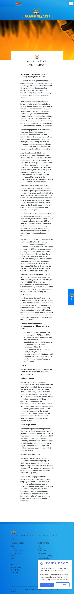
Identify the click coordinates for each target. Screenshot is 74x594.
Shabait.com (16, 567)
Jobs (13, 548)
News (13, 556)
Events (13, 558)
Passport (41, 548)
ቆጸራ (71, 297)
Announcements (17, 551)
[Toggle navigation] (71, 4)
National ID (42, 551)
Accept (47, 584)
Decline (63, 584)
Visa (39, 546)
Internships (15, 553)
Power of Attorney (45, 556)
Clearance (42, 553)
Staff (13, 546)
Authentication (44, 558)
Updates (14, 572)
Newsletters (15, 570)
